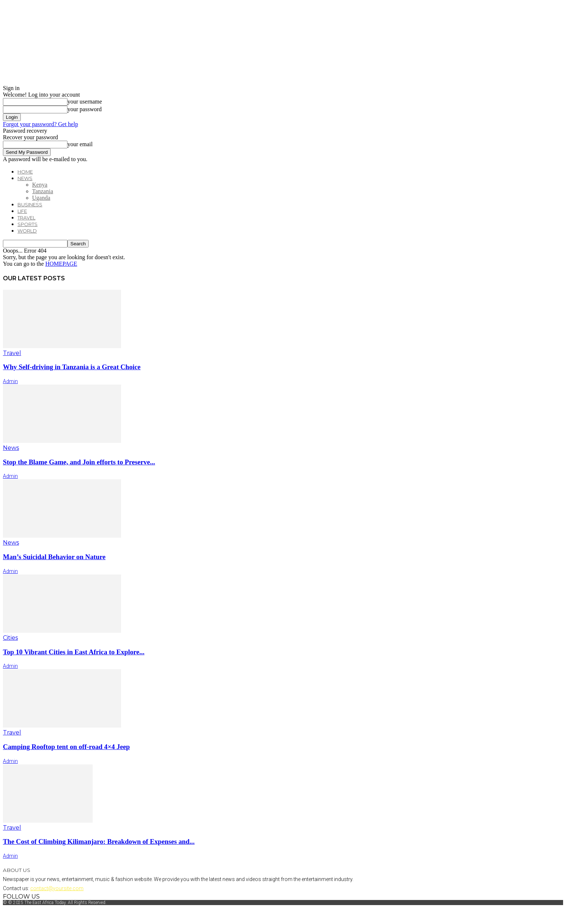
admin (10, 381)
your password (84, 109)
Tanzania (42, 191)
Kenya (39, 185)
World (27, 231)
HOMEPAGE (61, 264)
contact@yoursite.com (57, 888)
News (25, 178)
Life (22, 211)
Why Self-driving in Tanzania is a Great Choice (71, 367)
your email (80, 144)
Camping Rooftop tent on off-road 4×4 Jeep (66, 747)
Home (25, 172)
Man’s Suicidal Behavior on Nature (54, 557)
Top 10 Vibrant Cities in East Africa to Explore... (73, 652)
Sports (28, 224)
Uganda (41, 198)
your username (84, 101)
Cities (10, 637)
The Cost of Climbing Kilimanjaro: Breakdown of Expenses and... (99, 841)
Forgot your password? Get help (40, 124)
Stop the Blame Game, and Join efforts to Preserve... (79, 462)
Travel (26, 218)
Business (30, 204)
